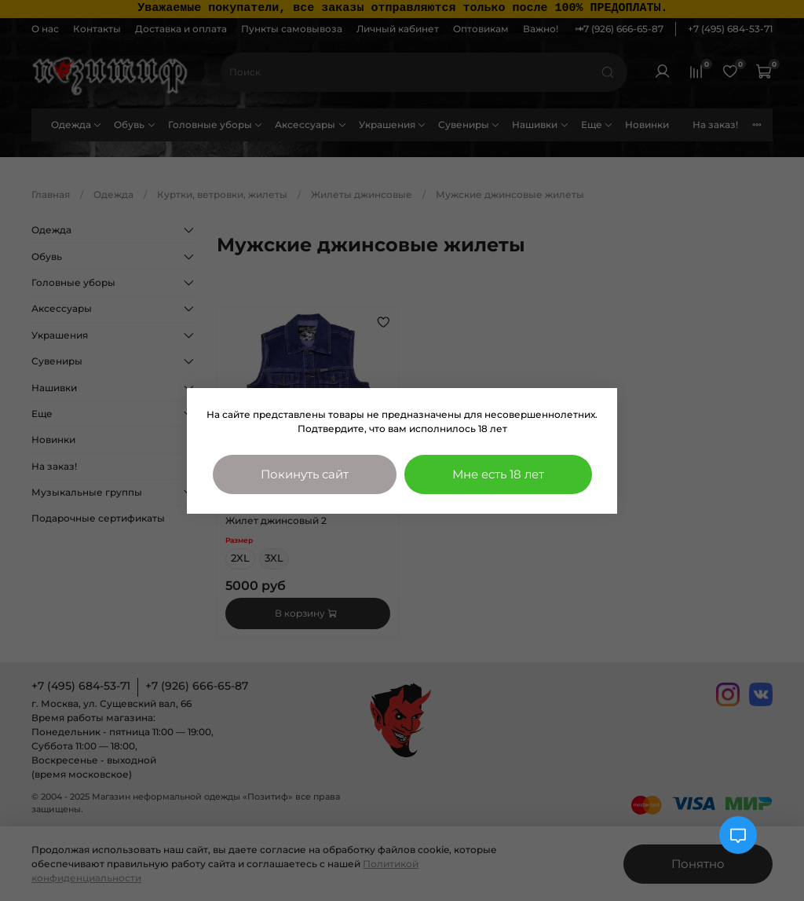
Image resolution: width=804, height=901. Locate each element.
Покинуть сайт (305, 474)
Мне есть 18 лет (498, 474)
